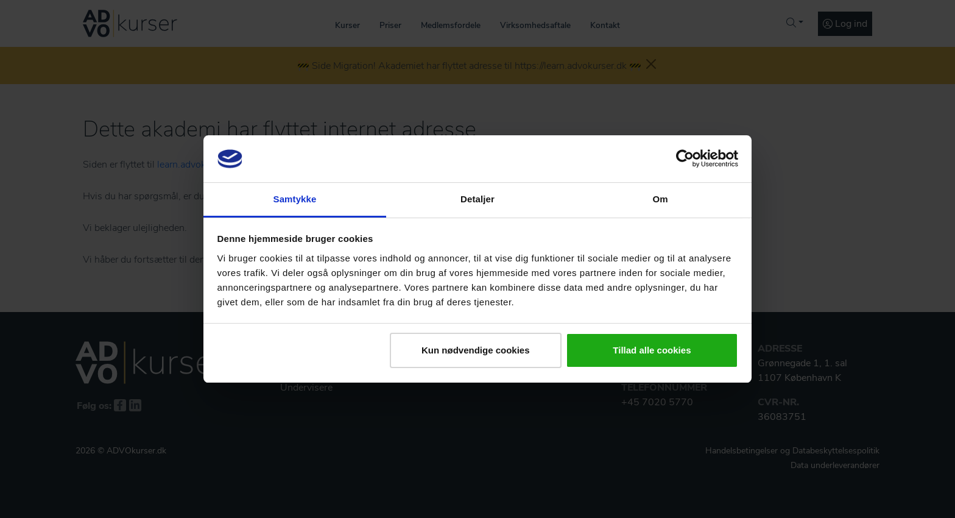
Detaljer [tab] (477, 199)
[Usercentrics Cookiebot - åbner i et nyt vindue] (685, 158)
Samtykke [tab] (295, 199)
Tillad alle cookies (652, 350)
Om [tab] (660, 199)
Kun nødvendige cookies (475, 350)
